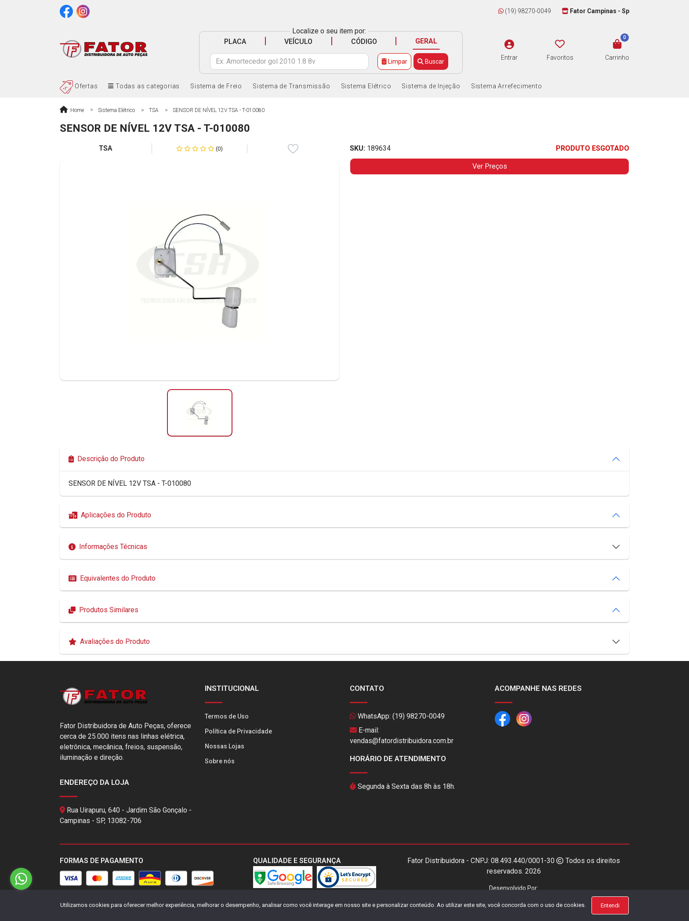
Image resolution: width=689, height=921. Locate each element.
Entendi (610, 905)
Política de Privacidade (238, 731)
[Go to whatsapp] (21, 879)
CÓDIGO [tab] (364, 41)
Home (72, 110)
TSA (154, 110)
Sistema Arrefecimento (506, 86)
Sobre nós (220, 761)
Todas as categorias (144, 86)
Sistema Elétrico (366, 86)
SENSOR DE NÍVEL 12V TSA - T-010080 (219, 110)
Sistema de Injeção (431, 86)
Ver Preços (489, 166)
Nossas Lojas (224, 746)
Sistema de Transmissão (291, 86)
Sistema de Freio (216, 86)
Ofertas (79, 86)
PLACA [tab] (235, 41)
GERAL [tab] (426, 41)
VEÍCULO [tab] (298, 41)
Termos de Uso (227, 716)
